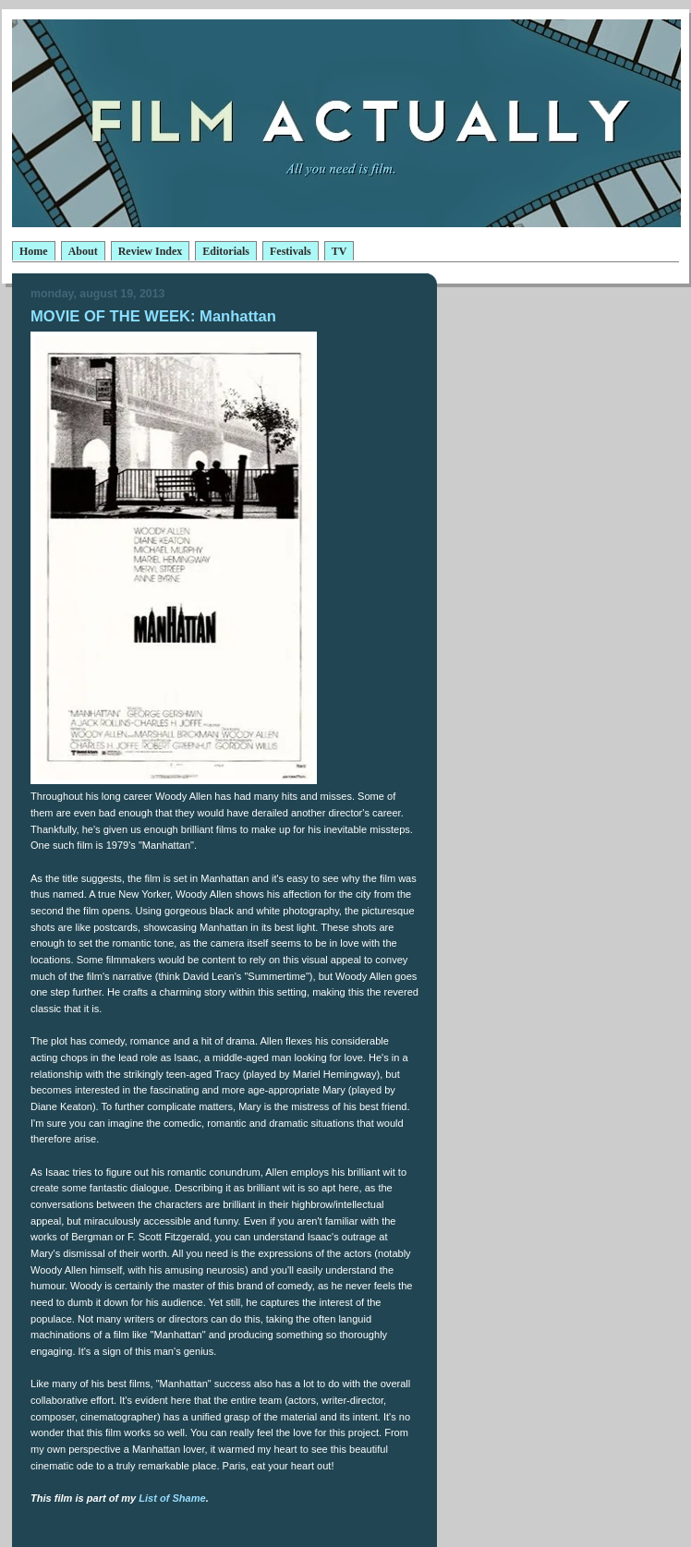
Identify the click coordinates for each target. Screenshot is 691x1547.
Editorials (225, 251)
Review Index (150, 251)
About (83, 251)
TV (339, 251)
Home (33, 251)
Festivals (290, 251)
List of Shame (172, 1498)
